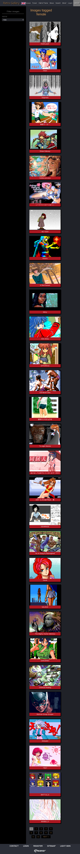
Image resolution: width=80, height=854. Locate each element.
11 (33, 837)
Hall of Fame (43, 3)
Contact (14, 846)
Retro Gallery (11, 3)
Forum (34, 3)
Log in (70, 3)
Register (38, 846)
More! (64, 3)
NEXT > (46, 837)
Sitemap (51, 846)
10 (51, 833)
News (52, 3)
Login (26, 846)
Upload (76, 3)
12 (38, 837)
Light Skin (65, 846)
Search (58, 3)
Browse (28, 3)
